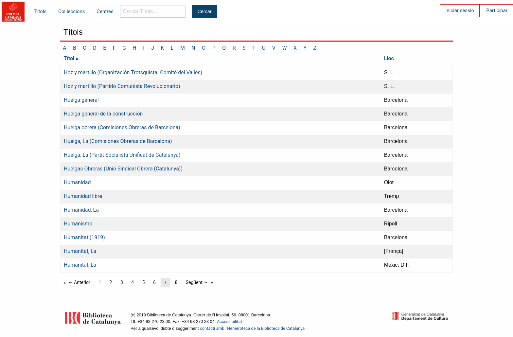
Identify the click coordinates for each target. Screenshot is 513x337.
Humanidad (77, 182)
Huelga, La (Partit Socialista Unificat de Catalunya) (122, 155)
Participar (496, 10)
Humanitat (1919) (84, 237)
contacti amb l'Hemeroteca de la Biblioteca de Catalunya (252, 328)
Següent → (197, 282)
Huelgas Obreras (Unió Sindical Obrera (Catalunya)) (123, 169)
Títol (69, 58)
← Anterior (79, 282)
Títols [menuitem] (40, 11)
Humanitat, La (80, 251)
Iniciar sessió (459, 10)
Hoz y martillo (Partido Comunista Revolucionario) (122, 86)
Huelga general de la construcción (103, 114)
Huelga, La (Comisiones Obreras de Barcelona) (118, 141)
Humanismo (78, 224)
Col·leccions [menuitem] (71, 11)
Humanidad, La (81, 210)
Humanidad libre (83, 196)
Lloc (389, 58)
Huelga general (81, 100)
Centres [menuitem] (105, 11)
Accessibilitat (229, 321)
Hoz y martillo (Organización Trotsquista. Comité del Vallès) (133, 72)
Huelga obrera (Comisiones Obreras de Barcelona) (122, 127)
